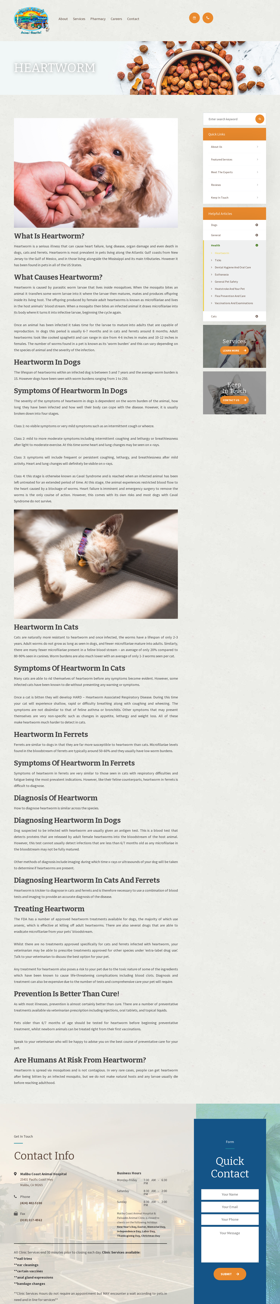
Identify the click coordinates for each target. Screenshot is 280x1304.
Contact (133, 18)
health (216, 246)
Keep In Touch (220, 197)
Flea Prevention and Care (231, 297)
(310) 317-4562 (33, 1219)
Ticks (218, 261)
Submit (226, 1274)
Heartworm (222, 254)
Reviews (216, 185)
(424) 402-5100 (33, 1202)
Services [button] (79, 18)
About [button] (63, 18)
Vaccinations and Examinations (235, 304)
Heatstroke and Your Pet (231, 290)
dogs (214, 225)
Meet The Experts (223, 172)
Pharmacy (98, 18)
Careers (116, 18)
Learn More (231, 352)
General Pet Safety (227, 283)
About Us (217, 147)
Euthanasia (222, 275)
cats (214, 317)
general (216, 235)
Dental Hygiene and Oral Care (234, 268)
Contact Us (231, 401)
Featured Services (223, 159)
